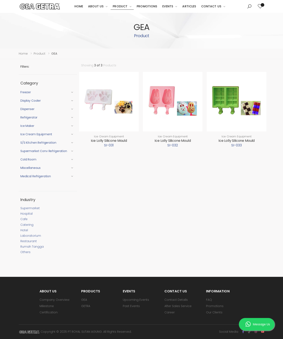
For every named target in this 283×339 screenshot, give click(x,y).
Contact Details (176, 300)
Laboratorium (30, 236)
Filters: (24, 66)
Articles (189, 6)
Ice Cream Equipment (109, 136)
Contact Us (211, 6)
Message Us (258, 324)
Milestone (47, 306)
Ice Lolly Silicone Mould (109, 140)
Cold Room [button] (28, 159)
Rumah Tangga (32, 246)
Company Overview (54, 300)
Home (78, 6)
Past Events (131, 306)
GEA (84, 300)
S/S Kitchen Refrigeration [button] (38, 143)
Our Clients (214, 312)
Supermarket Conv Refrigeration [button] (43, 151)
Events (167, 6)
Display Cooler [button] (30, 101)
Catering (26, 225)
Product (120, 6)
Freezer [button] (25, 92)
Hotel (24, 230)
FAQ (209, 300)
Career (169, 312)
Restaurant (28, 241)
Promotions (147, 6)
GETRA (85, 306)
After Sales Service (178, 306)
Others (25, 252)
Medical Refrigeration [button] (35, 176)
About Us (95, 6)
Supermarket (30, 208)
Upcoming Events (136, 300)
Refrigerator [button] (28, 117)
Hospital (26, 214)
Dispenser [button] (27, 109)
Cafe (24, 219)
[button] (249, 6)
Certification (49, 312)
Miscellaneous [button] (30, 168)
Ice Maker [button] (27, 126)
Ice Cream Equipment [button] (36, 134)
